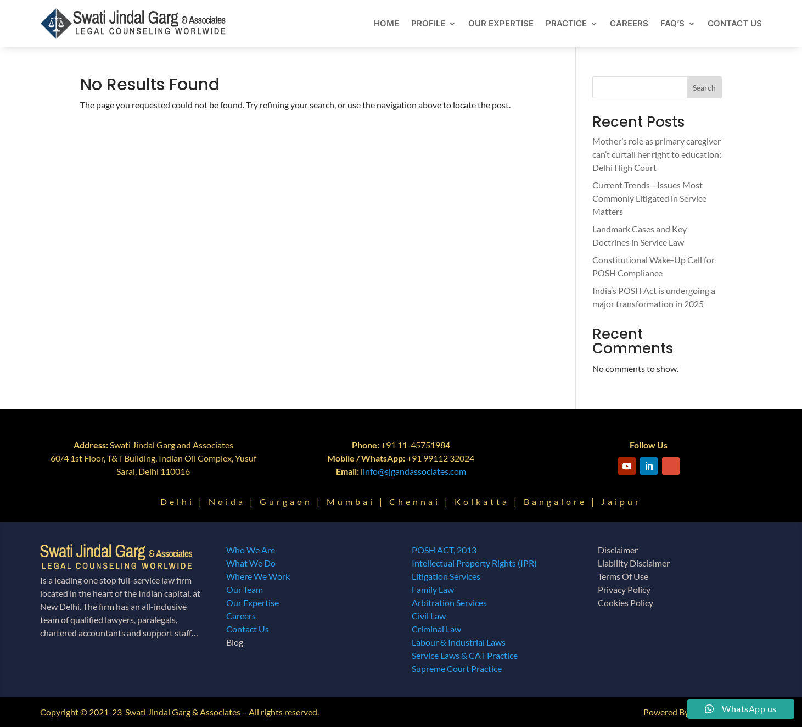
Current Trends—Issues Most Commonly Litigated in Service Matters (649, 198)
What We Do (251, 563)
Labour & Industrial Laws (459, 642)
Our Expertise (501, 23)
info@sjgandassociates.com (414, 471)
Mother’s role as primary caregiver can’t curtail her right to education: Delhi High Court (656, 154)
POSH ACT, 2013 (444, 550)
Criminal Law (436, 629)
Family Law (433, 589)
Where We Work (258, 576)
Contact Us (735, 23)
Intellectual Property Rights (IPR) (474, 563)
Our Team (244, 589)
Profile (428, 23)
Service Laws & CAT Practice (465, 655)
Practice (566, 23)
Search (704, 87)
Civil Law (429, 616)
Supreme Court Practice (457, 668)
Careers (629, 23)
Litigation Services (446, 576)
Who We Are (250, 550)
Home (386, 23)
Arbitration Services (449, 602)
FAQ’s (672, 23)
